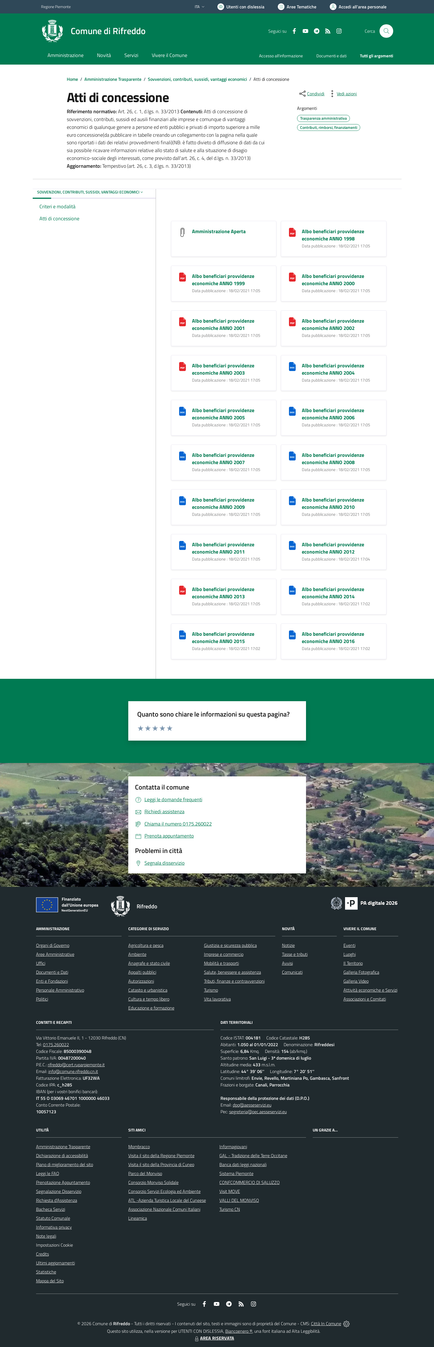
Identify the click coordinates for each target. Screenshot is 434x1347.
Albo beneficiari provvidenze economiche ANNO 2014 (333, 592)
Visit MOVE (229, 1191)
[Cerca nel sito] (386, 31)
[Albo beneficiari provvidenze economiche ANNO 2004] (292, 366)
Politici (42, 999)
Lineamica (137, 1218)
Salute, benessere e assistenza (232, 972)
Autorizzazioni (141, 981)
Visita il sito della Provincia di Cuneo (161, 1164)
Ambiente (137, 954)
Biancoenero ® (238, 1331)
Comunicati (292, 972)
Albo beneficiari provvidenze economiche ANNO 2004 (333, 369)
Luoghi (349, 954)
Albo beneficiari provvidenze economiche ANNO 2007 (223, 458)
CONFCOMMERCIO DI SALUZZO (249, 1182)
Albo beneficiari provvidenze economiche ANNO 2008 (333, 458)
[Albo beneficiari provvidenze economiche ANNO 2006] (292, 411)
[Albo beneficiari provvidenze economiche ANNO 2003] (182, 366)
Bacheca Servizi (50, 1209)
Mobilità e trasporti (221, 963)
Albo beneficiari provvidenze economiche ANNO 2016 (333, 637)
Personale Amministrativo (60, 990)
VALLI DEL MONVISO (239, 1200)
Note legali (46, 1236)
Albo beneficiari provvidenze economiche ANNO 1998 (333, 235)
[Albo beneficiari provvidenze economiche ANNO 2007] (182, 455)
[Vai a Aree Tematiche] (297, 6)
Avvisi (287, 963)
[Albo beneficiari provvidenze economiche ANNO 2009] (182, 500)
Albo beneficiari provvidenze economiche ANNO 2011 (223, 548)
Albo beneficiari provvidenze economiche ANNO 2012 (333, 548)
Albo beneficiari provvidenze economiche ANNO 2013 (223, 592)
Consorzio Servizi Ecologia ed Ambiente (164, 1191)
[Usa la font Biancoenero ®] (241, 6)
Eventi (349, 945)
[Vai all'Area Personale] (358, 6)
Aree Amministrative (55, 954)
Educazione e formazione (151, 1008)
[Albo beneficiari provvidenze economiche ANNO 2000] (292, 276)
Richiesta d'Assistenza (56, 1200)
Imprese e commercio (223, 954)
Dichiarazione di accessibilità (62, 1155)
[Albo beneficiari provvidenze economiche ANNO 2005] (182, 411)
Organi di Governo (52, 945)
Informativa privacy (54, 1227)
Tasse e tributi (295, 954)
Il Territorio (353, 963)
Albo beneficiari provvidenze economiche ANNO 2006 (333, 414)
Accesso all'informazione (281, 56)
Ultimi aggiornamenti (55, 1262)
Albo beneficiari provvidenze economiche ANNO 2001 (223, 324)
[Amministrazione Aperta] (182, 232)
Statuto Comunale (53, 1218)
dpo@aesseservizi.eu (252, 1105)
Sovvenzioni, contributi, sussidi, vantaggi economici (197, 79)
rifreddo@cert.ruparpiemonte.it (76, 1064)
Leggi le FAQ (47, 1173)
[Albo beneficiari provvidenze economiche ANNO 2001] (182, 321)
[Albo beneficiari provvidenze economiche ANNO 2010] (292, 500)
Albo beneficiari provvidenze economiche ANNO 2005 (223, 414)
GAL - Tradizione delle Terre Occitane (253, 1155)
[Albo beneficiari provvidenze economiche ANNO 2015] (182, 634)
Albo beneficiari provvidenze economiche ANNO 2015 (223, 637)
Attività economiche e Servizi (370, 990)
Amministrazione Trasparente (112, 79)
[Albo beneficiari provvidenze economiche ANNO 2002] (292, 321)
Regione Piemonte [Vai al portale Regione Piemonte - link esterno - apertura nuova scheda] (56, 7)
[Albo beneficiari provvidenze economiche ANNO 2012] (292, 545)
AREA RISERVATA (213, 1338)
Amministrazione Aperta (219, 231)
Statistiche (46, 1271)
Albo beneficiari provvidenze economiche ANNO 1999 (223, 279)
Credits (42, 1254)
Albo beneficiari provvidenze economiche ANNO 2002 (333, 324)
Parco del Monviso (145, 1173)
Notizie (288, 945)
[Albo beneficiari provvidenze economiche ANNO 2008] (292, 455)
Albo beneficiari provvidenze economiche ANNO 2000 (333, 279)
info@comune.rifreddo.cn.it (73, 1071)
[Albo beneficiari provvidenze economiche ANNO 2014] (292, 590)
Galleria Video (356, 981)
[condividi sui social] (311, 93)
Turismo (211, 990)
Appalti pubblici (142, 972)
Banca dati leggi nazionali (243, 1164)
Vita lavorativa (217, 999)
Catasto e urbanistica (147, 990)
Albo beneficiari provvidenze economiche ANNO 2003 (223, 369)
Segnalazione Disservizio (58, 1191)
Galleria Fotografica (361, 972)
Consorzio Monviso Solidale (153, 1182)
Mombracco (139, 1146)
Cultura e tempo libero (148, 999)
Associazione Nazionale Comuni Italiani (164, 1209)
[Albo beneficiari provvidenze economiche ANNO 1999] (182, 276)
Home (72, 79)
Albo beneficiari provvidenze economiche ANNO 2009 (223, 503)
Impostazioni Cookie (54, 1245)
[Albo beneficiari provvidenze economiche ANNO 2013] (182, 590)
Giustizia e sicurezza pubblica (230, 945)
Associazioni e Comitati (364, 999)
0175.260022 (56, 1044)
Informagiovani (233, 1146)
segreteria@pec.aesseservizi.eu (258, 1111)
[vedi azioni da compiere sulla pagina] (342, 93)
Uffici (40, 963)
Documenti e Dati (52, 972)
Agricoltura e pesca (145, 945)
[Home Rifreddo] (93, 31)
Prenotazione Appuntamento (63, 1182)
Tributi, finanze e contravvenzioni (234, 981)
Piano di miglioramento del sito (64, 1164)
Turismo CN (229, 1209)
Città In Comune (326, 1323)
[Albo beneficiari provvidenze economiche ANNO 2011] (182, 545)
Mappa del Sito (50, 1280)
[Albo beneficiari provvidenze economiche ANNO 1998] (292, 232)
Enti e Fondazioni (52, 981)
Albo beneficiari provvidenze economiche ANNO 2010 (333, 503)
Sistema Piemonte (236, 1173)
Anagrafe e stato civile (149, 963)
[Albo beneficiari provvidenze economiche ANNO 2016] (292, 634)
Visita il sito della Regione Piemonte (161, 1155)
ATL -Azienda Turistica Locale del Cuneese (167, 1200)
